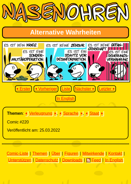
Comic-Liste (17, 153)
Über (55, 153)
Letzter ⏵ (106, 89)
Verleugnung (40, 113)
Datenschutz (46, 160)
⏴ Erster (23, 89)
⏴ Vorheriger (46, 89)
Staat (94, 113)
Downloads (72, 160)
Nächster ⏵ (84, 89)
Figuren (71, 153)
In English (65, 98)
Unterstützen (19, 160)
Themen (39, 153)
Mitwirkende (93, 153)
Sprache (70, 113)
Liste (66, 89)
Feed (93, 160)
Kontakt (115, 153)
